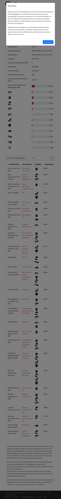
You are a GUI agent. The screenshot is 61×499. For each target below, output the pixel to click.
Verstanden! (48, 42)
